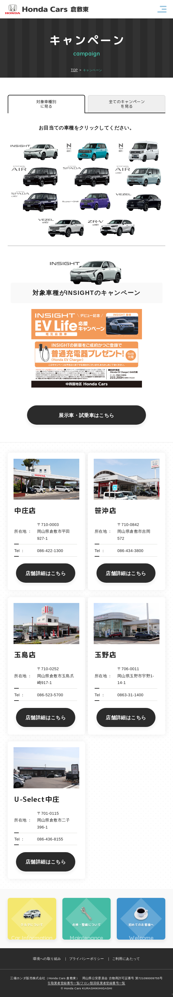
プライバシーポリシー (86, 958)
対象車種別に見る (46, 104)
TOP (74, 70)
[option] (87, 321)
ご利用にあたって (126, 958)
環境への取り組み (47, 958)
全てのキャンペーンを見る (127, 104)
